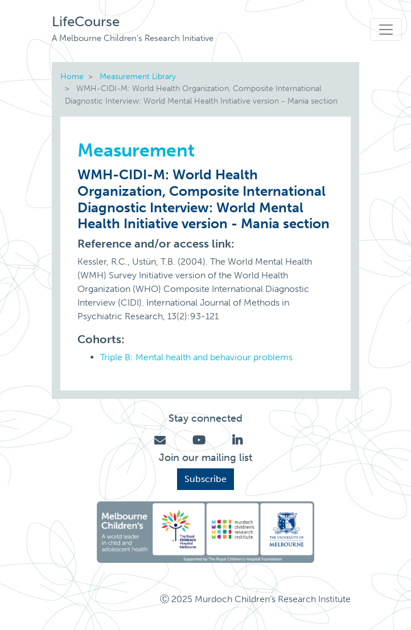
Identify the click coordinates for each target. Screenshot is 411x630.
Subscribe (205, 478)
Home (72, 76)
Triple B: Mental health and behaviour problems (196, 357)
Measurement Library (138, 76)
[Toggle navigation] (386, 29)
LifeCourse (86, 21)
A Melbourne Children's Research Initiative (132, 38)
